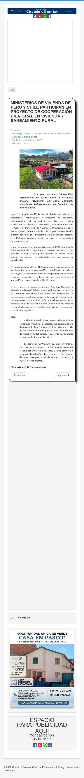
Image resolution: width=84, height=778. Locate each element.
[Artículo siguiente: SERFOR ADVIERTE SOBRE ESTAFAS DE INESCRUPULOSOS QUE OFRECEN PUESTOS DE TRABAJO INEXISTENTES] (63, 375)
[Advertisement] (42, 496)
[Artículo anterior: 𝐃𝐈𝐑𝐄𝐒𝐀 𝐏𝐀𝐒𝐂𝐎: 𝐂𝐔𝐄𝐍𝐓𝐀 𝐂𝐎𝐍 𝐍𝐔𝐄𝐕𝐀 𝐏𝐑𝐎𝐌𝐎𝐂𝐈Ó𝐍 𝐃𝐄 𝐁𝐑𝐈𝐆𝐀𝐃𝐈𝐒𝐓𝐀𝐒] (19, 375)
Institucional (30, 136)
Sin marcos (40, 51)
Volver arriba (73, 767)
